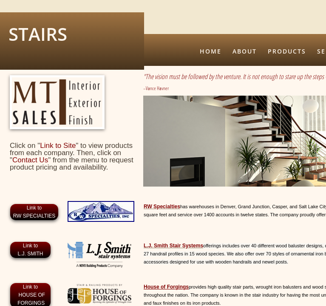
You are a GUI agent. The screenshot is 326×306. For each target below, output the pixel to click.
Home (210, 51)
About (244, 51)
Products (287, 51)
